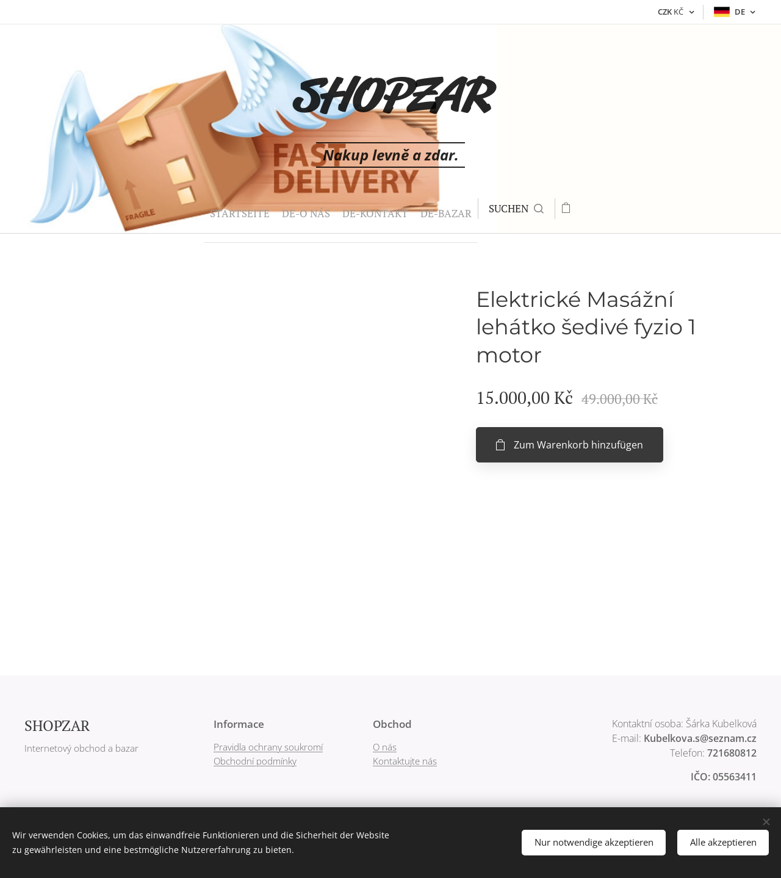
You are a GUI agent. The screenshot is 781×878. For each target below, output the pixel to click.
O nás (385, 747)
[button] (499, 209)
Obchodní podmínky (255, 761)
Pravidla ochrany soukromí (268, 747)
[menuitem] (188, 209)
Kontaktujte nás (405, 761)
